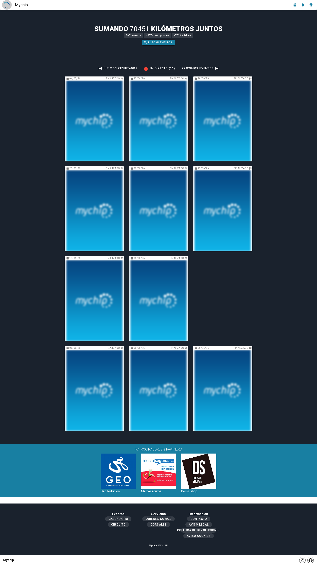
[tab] (118, 68)
